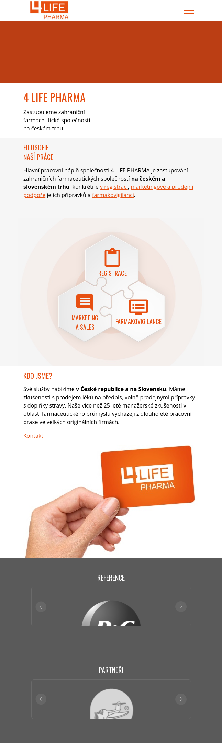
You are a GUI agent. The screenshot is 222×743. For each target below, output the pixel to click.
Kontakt (33, 435)
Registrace (112, 272)
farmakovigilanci (113, 195)
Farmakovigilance (138, 321)
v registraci (114, 187)
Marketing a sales (84, 322)
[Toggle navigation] (189, 10)
